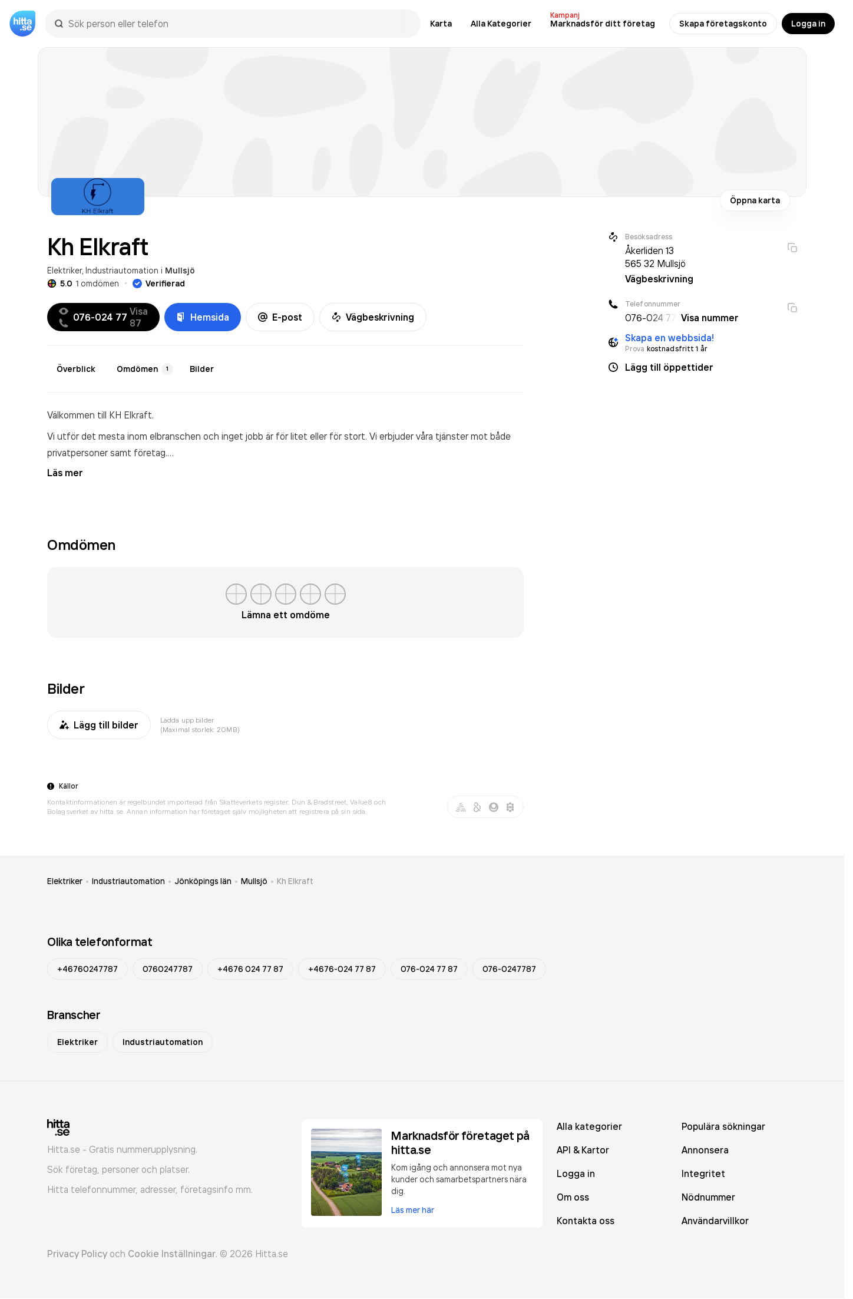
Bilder (202, 369)
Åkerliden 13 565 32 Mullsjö (655, 257)
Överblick (76, 369)
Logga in (808, 23)
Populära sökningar (723, 1126)
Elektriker (64, 270)
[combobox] (238, 24)
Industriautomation (121, 270)
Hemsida (202, 317)
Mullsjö (180, 270)
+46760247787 (87, 969)
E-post (280, 317)
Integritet (703, 1173)
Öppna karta (755, 200)
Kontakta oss (585, 1221)
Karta (441, 23)
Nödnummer (708, 1197)
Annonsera (705, 1150)
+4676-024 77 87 (342, 969)
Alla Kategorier (501, 23)
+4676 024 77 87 (250, 969)
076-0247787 (509, 969)
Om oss (573, 1197)
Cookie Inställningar (172, 1254)
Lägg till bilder (98, 725)
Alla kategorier (589, 1126)
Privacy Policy (77, 1254)
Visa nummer (710, 318)
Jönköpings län (203, 881)
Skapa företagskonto (723, 23)
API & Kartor (583, 1150)
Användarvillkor (715, 1221)
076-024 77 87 (429, 969)
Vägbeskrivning (373, 317)
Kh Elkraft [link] (295, 881)
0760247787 (168, 969)
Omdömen (145, 369)
